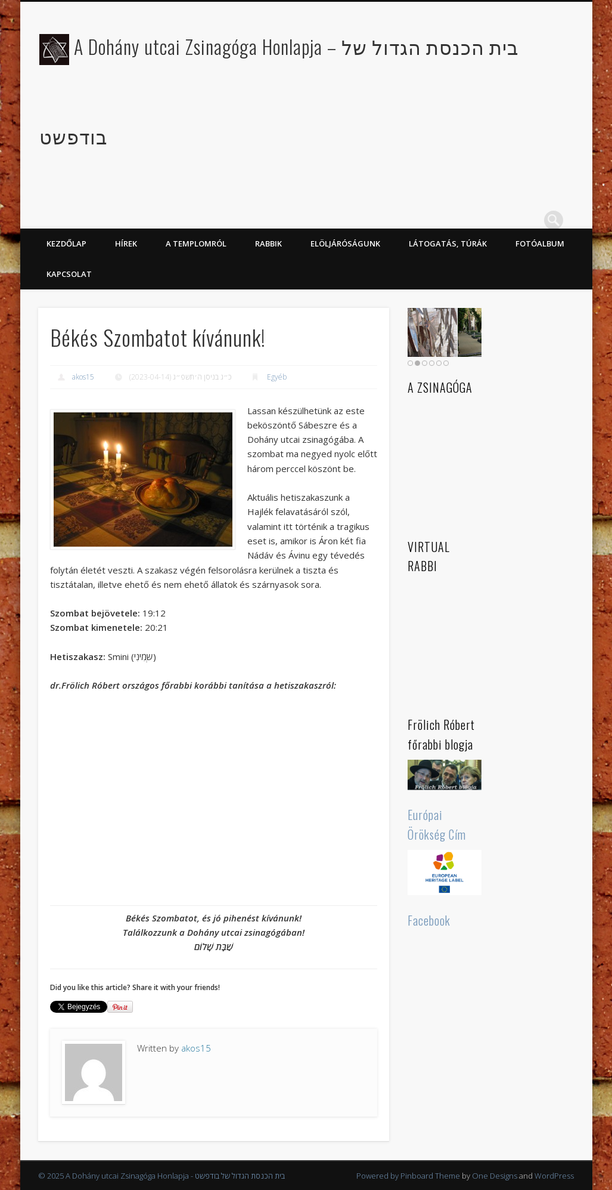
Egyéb (277, 377)
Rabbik (268, 243)
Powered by (378, 1175)
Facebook (429, 920)
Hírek (126, 243)
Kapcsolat (69, 274)
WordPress (554, 1175)
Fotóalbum (539, 243)
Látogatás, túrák (448, 243)
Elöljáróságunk (345, 243)
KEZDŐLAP (66, 243)
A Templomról (196, 243)
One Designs (494, 1175)
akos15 (83, 377)
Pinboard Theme (430, 1175)
